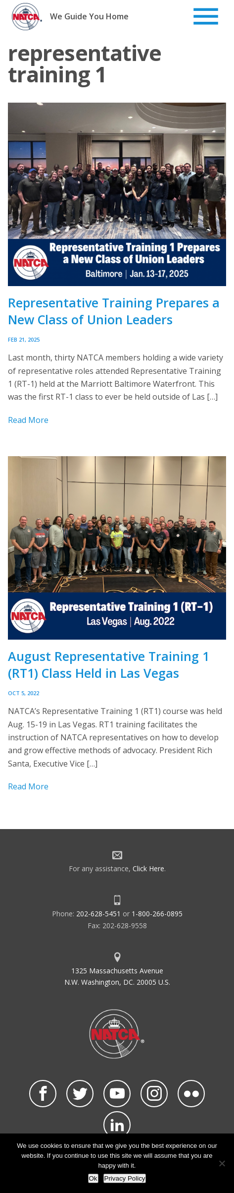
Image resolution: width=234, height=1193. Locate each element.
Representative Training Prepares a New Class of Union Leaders (114, 311)
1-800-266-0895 (157, 913)
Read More (28, 420)
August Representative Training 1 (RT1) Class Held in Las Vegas (108, 664)
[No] (222, 1163)
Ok (93, 1178)
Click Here (148, 868)
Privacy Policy (124, 1178)
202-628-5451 (98, 913)
